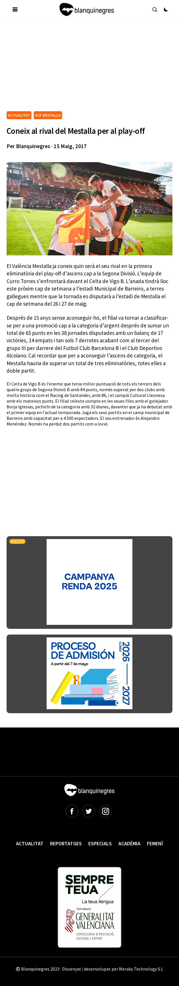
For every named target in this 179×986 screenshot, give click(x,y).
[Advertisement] (93, 67)
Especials (100, 843)
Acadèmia (129, 843)
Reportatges (66, 843)
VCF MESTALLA (48, 115)
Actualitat (29, 843)
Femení (155, 843)
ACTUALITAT (19, 115)
